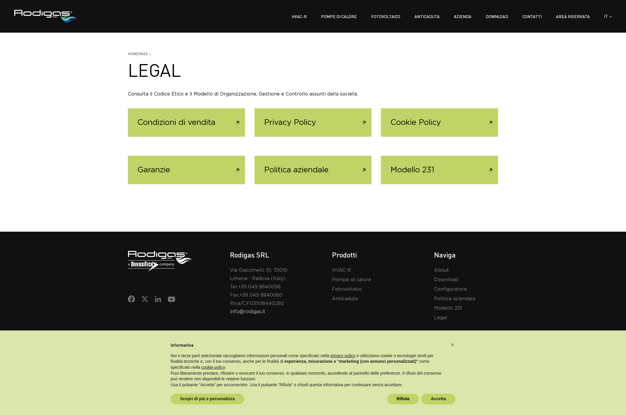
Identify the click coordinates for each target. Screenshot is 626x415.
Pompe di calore (339, 16)
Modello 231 (412, 170)
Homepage (138, 54)
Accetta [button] (438, 398)
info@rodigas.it (247, 311)
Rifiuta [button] (403, 398)
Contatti (532, 16)
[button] (452, 344)
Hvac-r (299, 16)
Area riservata (573, 16)
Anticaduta (427, 16)
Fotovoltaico (385, 16)
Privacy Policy (290, 122)
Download (497, 16)
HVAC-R (341, 270)
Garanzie (153, 170)
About (441, 270)
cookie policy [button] (213, 367)
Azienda (462, 16)
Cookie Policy (415, 122)
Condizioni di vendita (176, 122)
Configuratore (450, 289)
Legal (440, 317)
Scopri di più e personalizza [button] (207, 398)
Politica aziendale (296, 170)
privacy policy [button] (343, 355)
